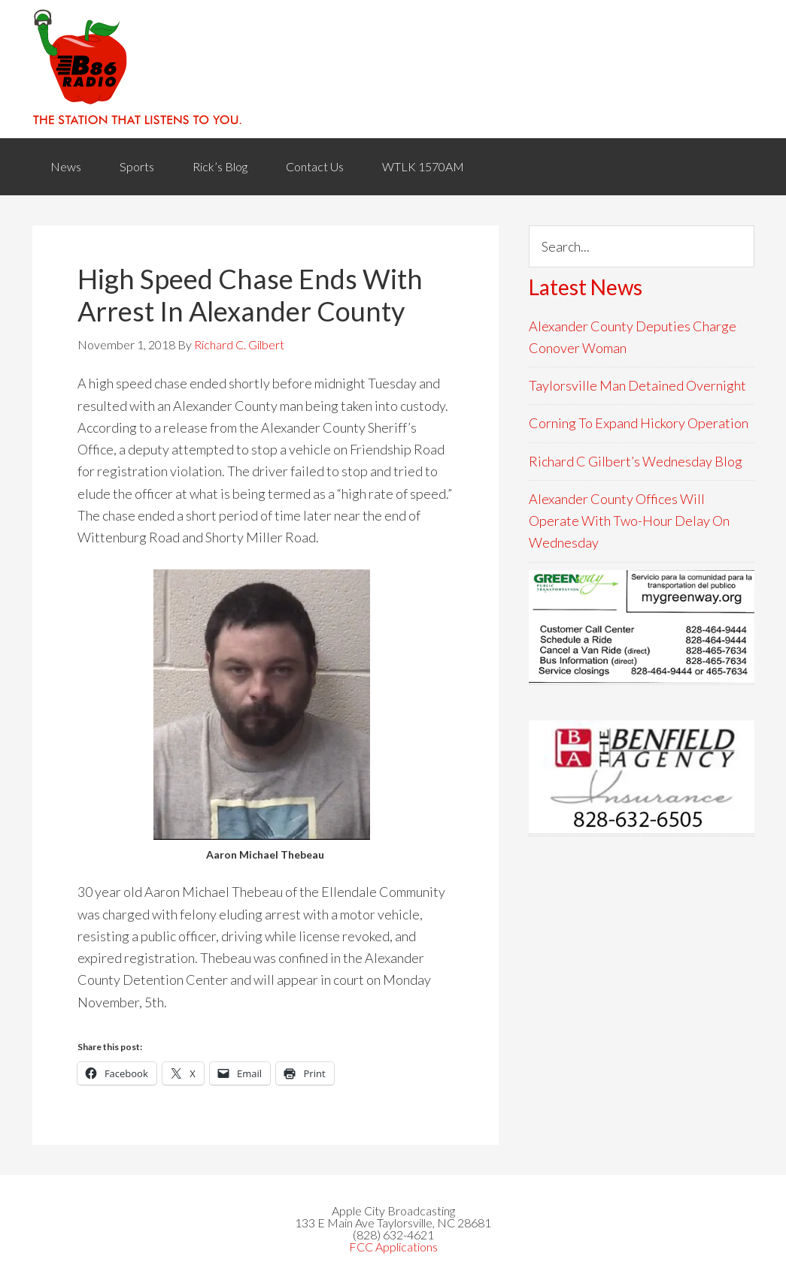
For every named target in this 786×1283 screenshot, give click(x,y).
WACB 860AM (393, 69)
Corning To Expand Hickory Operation (638, 423)
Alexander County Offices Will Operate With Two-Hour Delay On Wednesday (629, 521)
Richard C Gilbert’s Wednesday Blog (635, 461)
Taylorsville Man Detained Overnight (637, 385)
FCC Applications (393, 1246)
